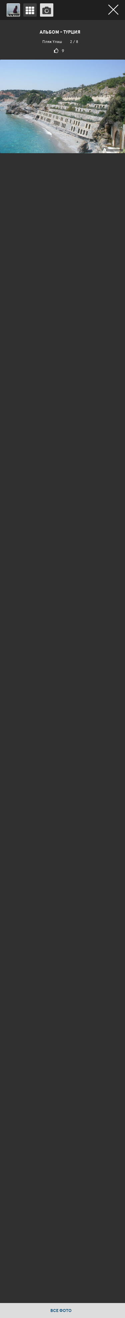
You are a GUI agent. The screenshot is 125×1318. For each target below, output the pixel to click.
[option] (62, 661)
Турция (71, 32)
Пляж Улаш (52, 41)
